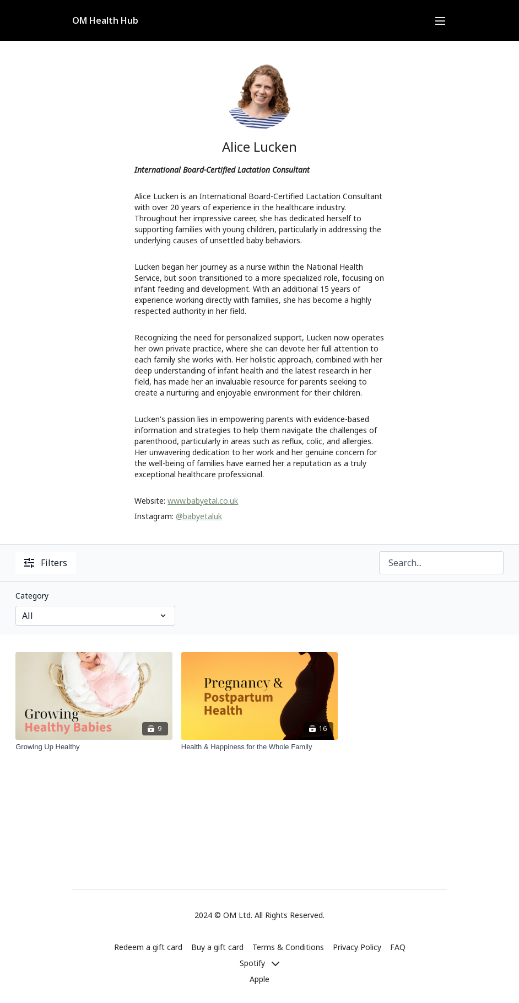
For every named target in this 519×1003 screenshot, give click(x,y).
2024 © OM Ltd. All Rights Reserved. (259, 915)
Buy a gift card (217, 947)
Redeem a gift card (148, 947)
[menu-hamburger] (440, 20)
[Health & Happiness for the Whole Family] (259, 747)
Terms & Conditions (288, 947)
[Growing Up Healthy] (93, 747)
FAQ (398, 947)
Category (31, 595)
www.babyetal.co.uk (202, 500)
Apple (259, 979)
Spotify (259, 963)
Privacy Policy (357, 947)
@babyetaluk (199, 516)
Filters (45, 563)
